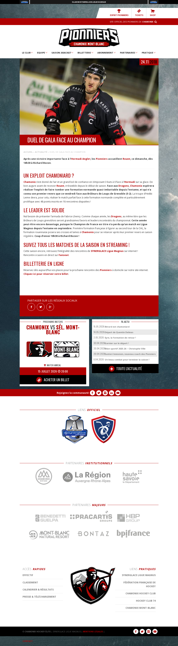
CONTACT (28, 641)
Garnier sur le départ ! (117, 343)
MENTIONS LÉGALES (93, 631)
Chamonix (30, 182)
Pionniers (102, 158)
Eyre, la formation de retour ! (120, 337)
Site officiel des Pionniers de (131, 21)
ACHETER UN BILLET (52, 380)
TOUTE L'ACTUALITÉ (125, 369)
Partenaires (129, 52)
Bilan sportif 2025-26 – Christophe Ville (125, 348)
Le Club (27, 52)
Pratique (149, 52)
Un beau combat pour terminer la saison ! (127, 359)
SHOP (153, 13)
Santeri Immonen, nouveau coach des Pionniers (130, 354)
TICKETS (139, 13)
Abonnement (106, 52)
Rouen (126, 158)
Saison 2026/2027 (62, 52)
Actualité (41, 151)
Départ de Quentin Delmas (119, 332)
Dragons (123, 185)
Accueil (28, 151)
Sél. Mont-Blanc (62, 329)
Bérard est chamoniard (117, 326)
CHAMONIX (37, 327)
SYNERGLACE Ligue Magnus (107, 251)
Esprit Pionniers (119, 13)
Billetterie (86, 52)
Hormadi (129, 182)
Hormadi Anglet (80, 158)
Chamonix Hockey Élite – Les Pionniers (89, 37)
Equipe (42, 52)
